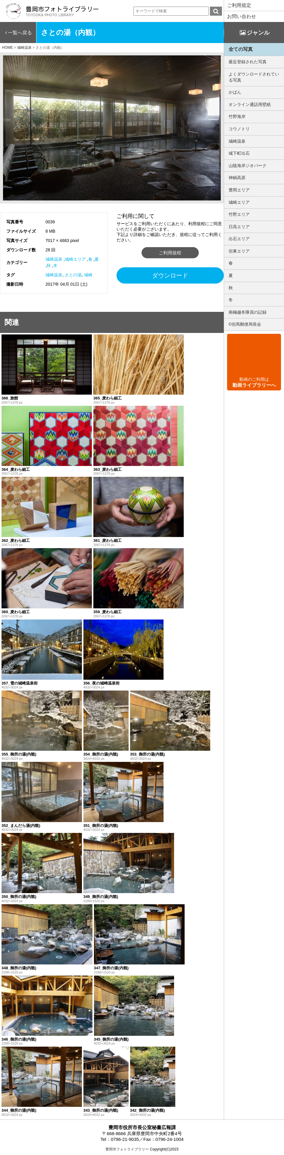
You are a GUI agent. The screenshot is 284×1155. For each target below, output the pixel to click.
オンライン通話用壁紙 (250, 104)
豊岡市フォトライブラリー (127, 1149)
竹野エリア (239, 214)
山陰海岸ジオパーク (248, 165)
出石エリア (239, 238)
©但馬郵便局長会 (245, 324)
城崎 (88, 274)
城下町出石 (239, 153)
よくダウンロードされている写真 (254, 77)
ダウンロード (170, 275)
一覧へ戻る (20, 32)
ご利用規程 (170, 252)
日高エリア (239, 226)
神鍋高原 (237, 177)
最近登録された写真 (248, 61)
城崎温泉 (53, 259)
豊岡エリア (239, 190)
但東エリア (239, 251)
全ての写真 (241, 49)
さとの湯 (73, 274)
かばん (235, 92)
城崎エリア (75, 259)
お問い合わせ (241, 16)
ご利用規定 (239, 5)
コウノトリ (239, 128)
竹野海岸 (237, 116)
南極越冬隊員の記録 (248, 312)
